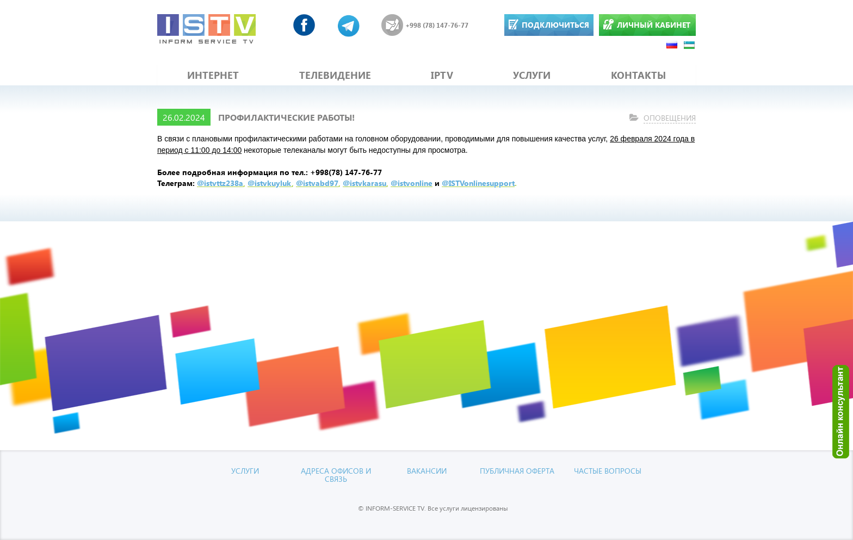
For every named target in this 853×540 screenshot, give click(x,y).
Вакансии (427, 470)
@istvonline (411, 183)
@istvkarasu (364, 183)
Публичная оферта (517, 470)
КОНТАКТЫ (638, 75)
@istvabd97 (317, 183)
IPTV (442, 75)
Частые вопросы (607, 470)
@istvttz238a (220, 183)
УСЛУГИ (532, 75)
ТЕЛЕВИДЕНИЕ (335, 75)
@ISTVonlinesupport (478, 183)
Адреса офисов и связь (336, 474)
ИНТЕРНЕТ (213, 75)
